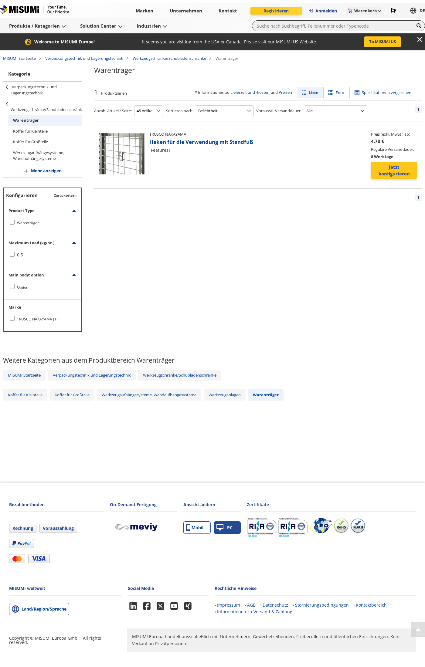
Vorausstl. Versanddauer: (278, 110)
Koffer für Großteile (30, 141)
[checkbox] (42, 222)
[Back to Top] (418, 629)
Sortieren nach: (179, 110)
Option (22, 287)
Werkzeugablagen (225, 395)
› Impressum (227, 605)
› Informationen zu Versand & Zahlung (253, 612)
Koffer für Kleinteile (30, 131)
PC (224, 527)
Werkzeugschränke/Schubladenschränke (169, 58)
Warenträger (26, 120)
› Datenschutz (274, 605)
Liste (313, 92)
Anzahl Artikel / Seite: (113, 110)
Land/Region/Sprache (44, 609)
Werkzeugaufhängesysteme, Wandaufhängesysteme (38, 155)
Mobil (194, 527)
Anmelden (322, 11)
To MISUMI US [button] (382, 41)
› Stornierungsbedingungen (321, 605)
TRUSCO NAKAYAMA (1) (37, 319)
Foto (340, 92)
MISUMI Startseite (19, 58)
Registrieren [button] (276, 11)
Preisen (285, 92)
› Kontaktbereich (370, 605)
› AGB (250, 605)
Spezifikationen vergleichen (386, 92)
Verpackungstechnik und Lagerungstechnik (84, 58)
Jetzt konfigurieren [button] (394, 170)
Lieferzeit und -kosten (250, 92)
